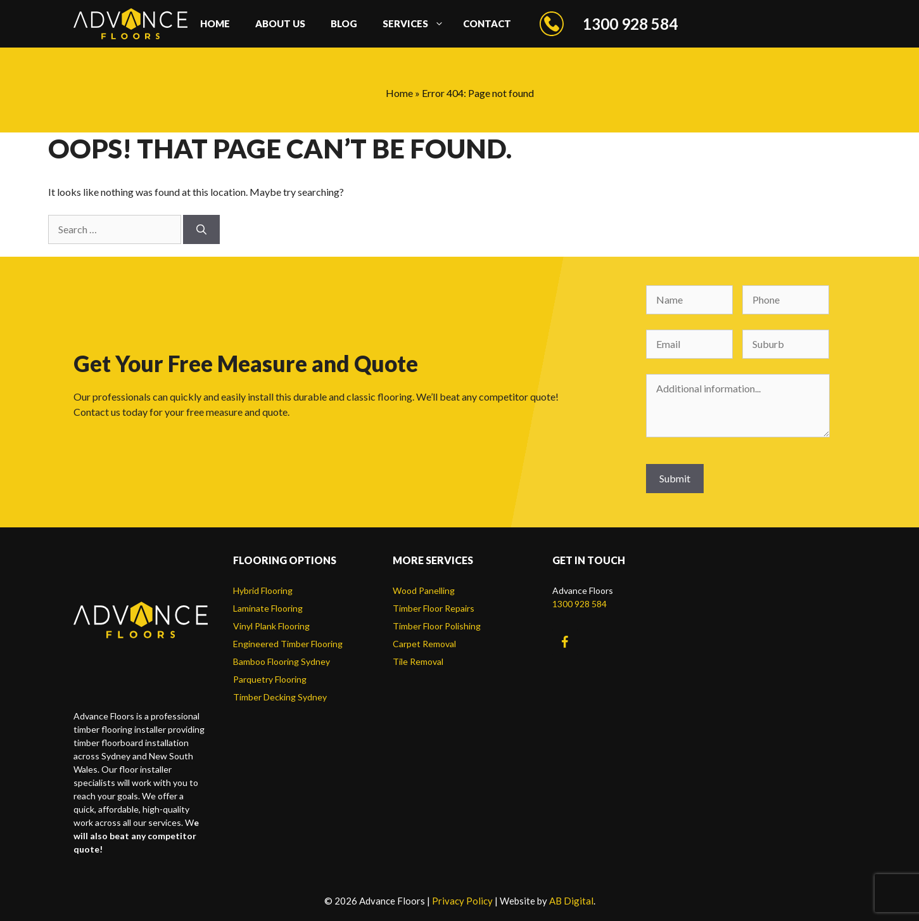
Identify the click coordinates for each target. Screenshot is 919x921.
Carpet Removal (424, 643)
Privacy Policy (462, 900)
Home (215, 23)
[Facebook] (565, 642)
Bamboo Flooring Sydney (281, 661)
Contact (487, 23)
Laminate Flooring (268, 608)
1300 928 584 (579, 603)
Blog (344, 23)
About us (280, 23)
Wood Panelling (424, 590)
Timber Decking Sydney (280, 697)
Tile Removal (418, 661)
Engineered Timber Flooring (288, 643)
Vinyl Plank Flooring (271, 626)
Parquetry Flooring (270, 679)
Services (416, 24)
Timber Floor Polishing (437, 626)
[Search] (201, 229)
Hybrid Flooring (263, 590)
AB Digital (571, 900)
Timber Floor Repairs (433, 608)
